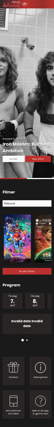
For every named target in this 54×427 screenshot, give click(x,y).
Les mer (14, 159)
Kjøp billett (38, 159)
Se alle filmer (27, 271)
